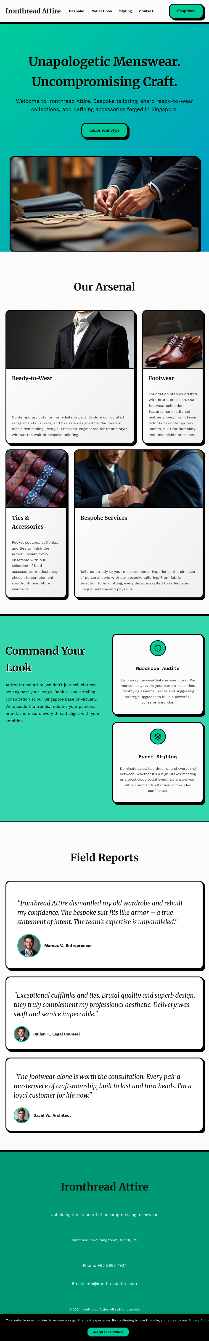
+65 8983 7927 (112, 1265)
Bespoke (76, 11)
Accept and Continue (108, 1332)
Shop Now (186, 11)
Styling (125, 11)
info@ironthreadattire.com (111, 1283)
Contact (146, 11)
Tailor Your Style (104, 130)
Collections (102, 11)
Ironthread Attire (33, 11)
